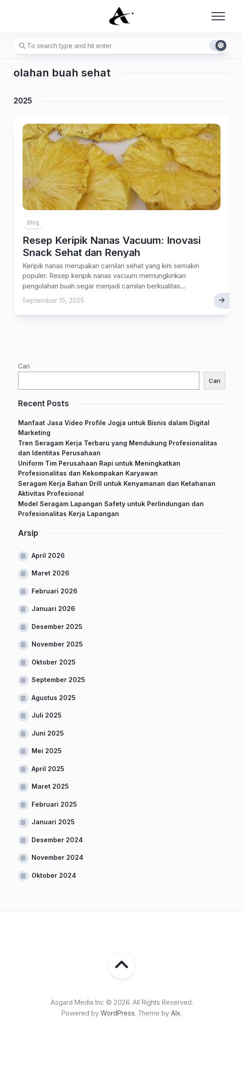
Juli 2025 (47, 715)
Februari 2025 (54, 804)
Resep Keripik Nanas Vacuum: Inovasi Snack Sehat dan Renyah (112, 246)
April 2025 (48, 769)
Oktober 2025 (54, 662)
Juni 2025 (48, 733)
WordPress (118, 1013)
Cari (24, 366)
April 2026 (48, 555)
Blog (33, 222)
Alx (175, 1013)
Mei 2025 (47, 751)
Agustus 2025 (54, 697)
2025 (23, 100)
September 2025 (58, 679)
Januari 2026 (53, 608)
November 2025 (57, 644)
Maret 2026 (50, 573)
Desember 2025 (57, 626)
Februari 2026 (55, 591)
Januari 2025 (53, 822)
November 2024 (57, 857)
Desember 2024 (57, 840)
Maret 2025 (50, 786)
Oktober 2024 (54, 875)
